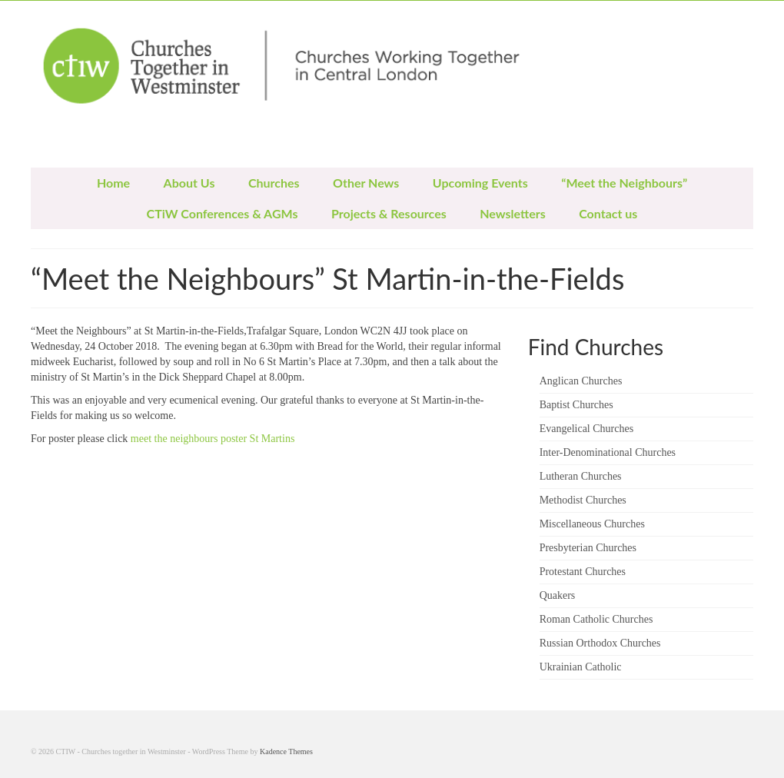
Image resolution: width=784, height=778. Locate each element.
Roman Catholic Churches (596, 619)
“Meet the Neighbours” (624, 182)
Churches (274, 182)
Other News (366, 182)
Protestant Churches (583, 571)
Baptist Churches (576, 405)
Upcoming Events (480, 182)
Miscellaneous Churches (592, 524)
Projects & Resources (389, 213)
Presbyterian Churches (588, 548)
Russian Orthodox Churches (600, 643)
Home (113, 182)
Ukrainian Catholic (581, 667)
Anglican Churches (581, 381)
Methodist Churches (583, 500)
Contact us (608, 213)
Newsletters (512, 213)
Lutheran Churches (581, 476)
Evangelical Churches (586, 428)
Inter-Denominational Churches (608, 452)
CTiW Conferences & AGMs (222, 213)
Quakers (558, 595)
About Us (189, 182)
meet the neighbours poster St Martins (214, 438)
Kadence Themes (286, 751)
